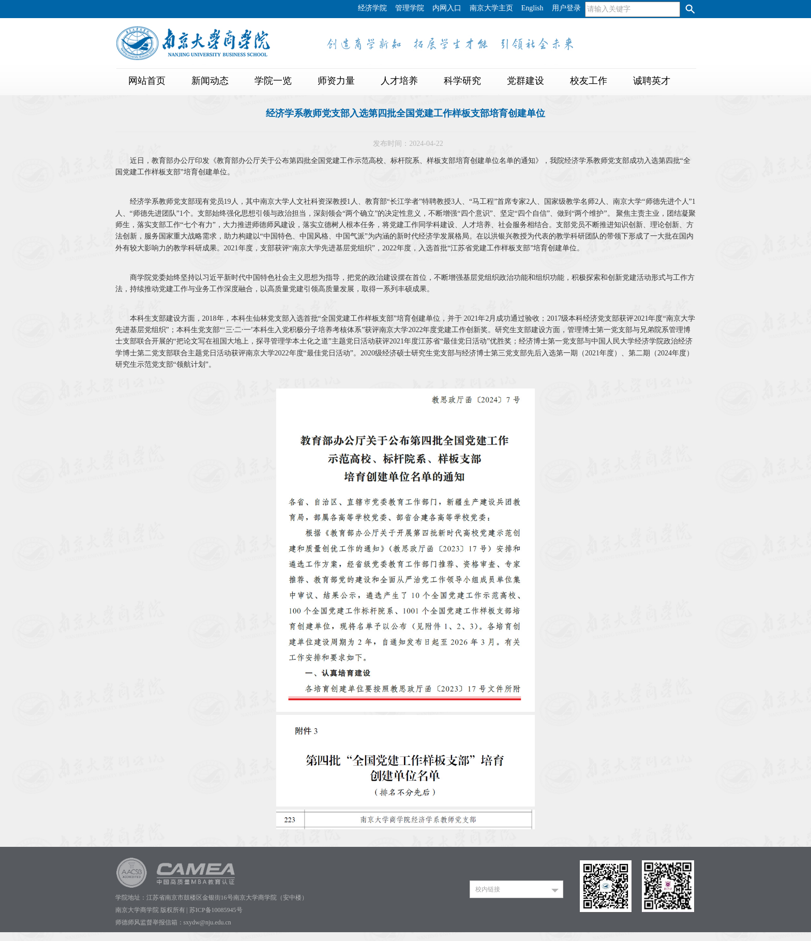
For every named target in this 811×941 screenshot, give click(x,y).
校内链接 (487, 889)
